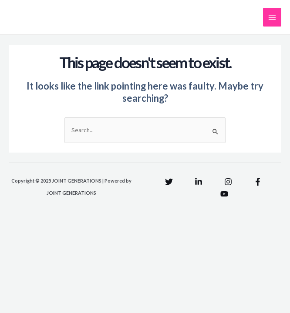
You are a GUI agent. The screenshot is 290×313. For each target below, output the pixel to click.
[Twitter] (169, 182)
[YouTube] (224, 194)
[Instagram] (228, 182)
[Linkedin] (198, 182)
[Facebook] (258, 182)
